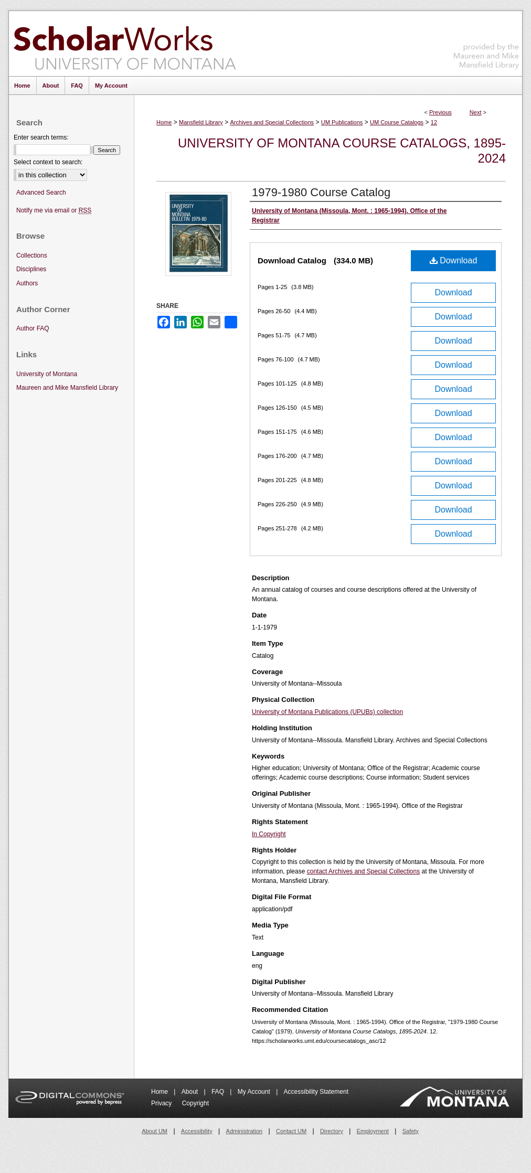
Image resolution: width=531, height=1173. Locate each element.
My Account (255, 1091)
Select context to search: (48, 162)
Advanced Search (41, 192)
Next (476, 112)
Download (453, 260)
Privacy (162, 1103)
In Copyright (269, 834)
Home (164, 122)
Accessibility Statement (316, 1091)
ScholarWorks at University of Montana (124, 43)
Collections (31, 255)
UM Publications (342, 122)
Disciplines (31, 269)
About (191, 1091)
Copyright (195, 1103)
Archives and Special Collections (272, 122)
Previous (440, 112)
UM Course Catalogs (396, 122)
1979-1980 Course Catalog (321, 192)
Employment (373, 1131)
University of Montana (46, 374)
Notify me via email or (53, 211)
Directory (331, 1131)
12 (434, 122)
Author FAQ (32, 328)
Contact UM (291, 1131)
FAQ (218, 1091)
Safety (410, 1131)
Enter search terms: (41, 137)
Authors (27, 283)
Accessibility (197, 1131)
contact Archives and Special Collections (363, 871)
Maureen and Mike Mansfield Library (486, 41)
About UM (154, 1131)
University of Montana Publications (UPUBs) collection (327, 712)
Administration (244, 1131)
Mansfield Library (201, 122)
